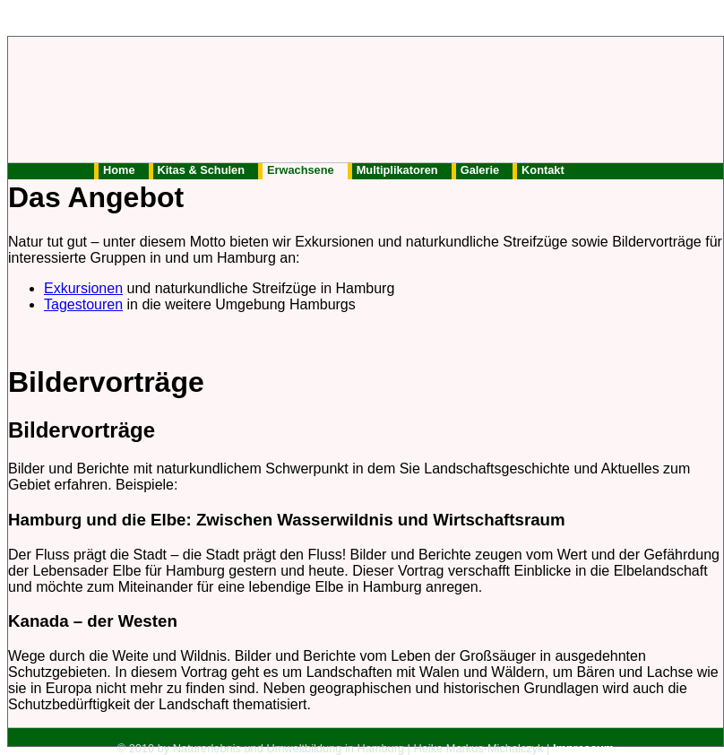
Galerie (480, 170)
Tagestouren (83, 304)
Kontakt (543, 170)
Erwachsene (300, 170)
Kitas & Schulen (201, 170)
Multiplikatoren (397, 170)
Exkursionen (83, 288)
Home (119, 170)
